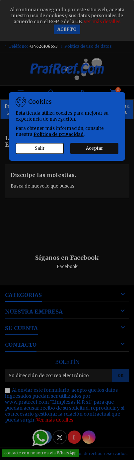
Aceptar (94, 148)
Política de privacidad (59, 134)
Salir (40, 148)
